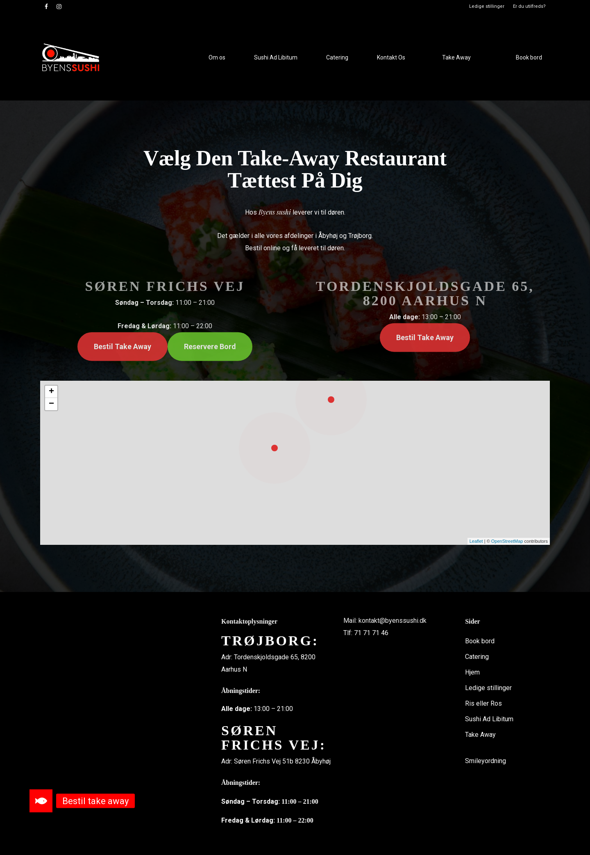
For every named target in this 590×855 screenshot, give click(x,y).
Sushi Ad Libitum (489, 719)
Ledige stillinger (488, 688)
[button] (41, 800)
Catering (477, 657)
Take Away (480, 734)
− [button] (51, 404)
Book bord (480, 641)
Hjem (472, 672)
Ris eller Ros (483, 703)
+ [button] (51, 392)
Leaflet (476, 541)
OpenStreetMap (507, 541)
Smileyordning (485, 761)
